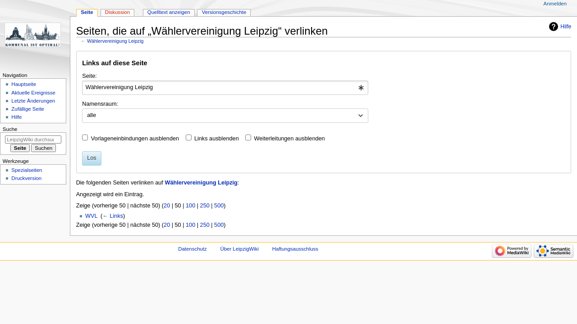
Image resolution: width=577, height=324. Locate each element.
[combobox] (225, 88)
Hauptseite (23, 84)
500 (219, 205)
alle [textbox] (91, 115)
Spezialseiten (26, 170)
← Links (112, 216)
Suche (10, 129)
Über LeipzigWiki (239, 249)
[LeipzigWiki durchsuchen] (33, 139)
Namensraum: (100, 104)
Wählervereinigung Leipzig (115, 41)
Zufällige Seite (27, 109)
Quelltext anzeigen (168, 12)
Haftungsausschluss (295, 249)
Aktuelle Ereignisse (33, 92)
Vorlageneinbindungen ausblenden (135, 138)
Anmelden (555, 3)
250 (205, 205)
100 (190, 205)
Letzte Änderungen (33, 101)
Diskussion (117, 12)
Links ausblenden (216, 138)
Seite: (89, 76)
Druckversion (26, 178)
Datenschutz (192, 249)
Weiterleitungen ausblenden (289, 138)
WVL (91, 216)
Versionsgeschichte (224, 12)
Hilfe (565, 26)
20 (167, 205)
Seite (87, 12)
